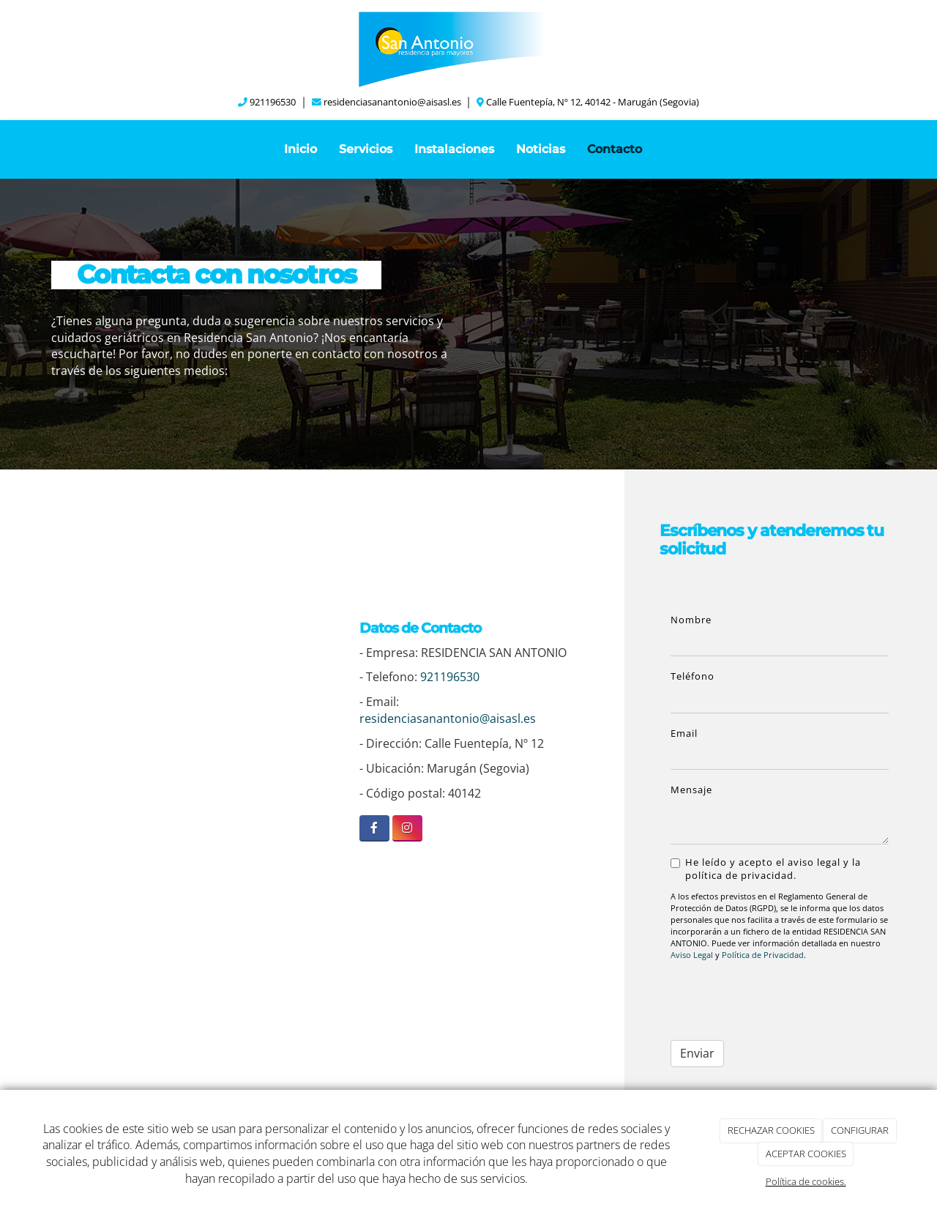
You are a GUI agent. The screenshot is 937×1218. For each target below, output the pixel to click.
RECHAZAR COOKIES (771, 1130)
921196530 (273, 101)
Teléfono (692, 676)
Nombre (691, 619)
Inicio (300, 149)
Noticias (540, 149)
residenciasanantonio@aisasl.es (392, 101)
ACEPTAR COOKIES (806, 1153)
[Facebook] (374, 828)
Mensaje (691, 789)
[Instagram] (407, 828)
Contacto (614, 149)
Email (684, 733)
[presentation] (764, 996)
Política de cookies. (806, 1181)
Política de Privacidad (763, 954)
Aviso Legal (692, 954)
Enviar (697, 1053)
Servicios (365, 149)
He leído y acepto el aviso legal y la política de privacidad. (766, 868)
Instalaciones (454, 149)
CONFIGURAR (860, 1130)
